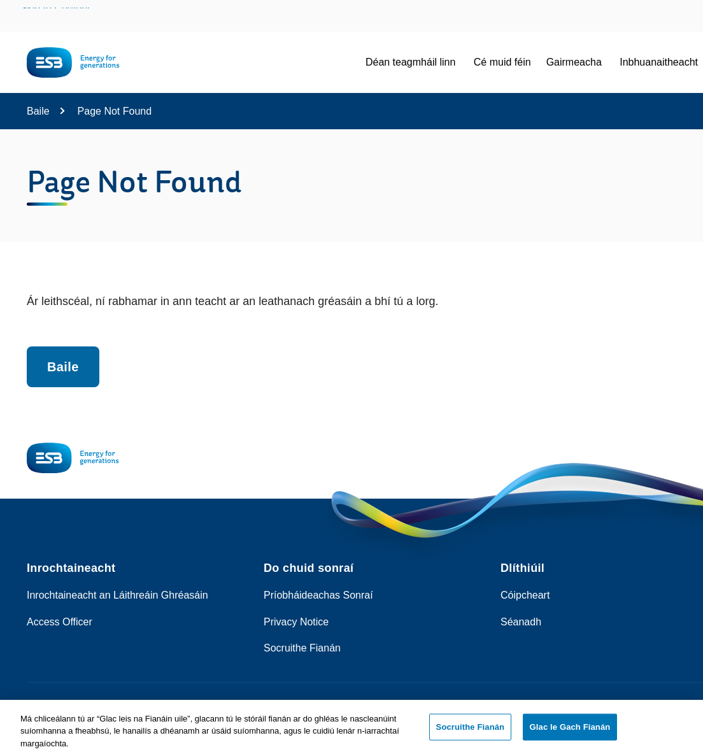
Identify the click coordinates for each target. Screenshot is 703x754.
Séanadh (521, 621)
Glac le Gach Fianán (570, 731)
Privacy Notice (296, 621)
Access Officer (59, 621)
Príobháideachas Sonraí (318, 595)
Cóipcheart (525, 595)
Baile (38, 111)
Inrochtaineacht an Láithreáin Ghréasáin (117, 595)
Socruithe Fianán (302, 648)
